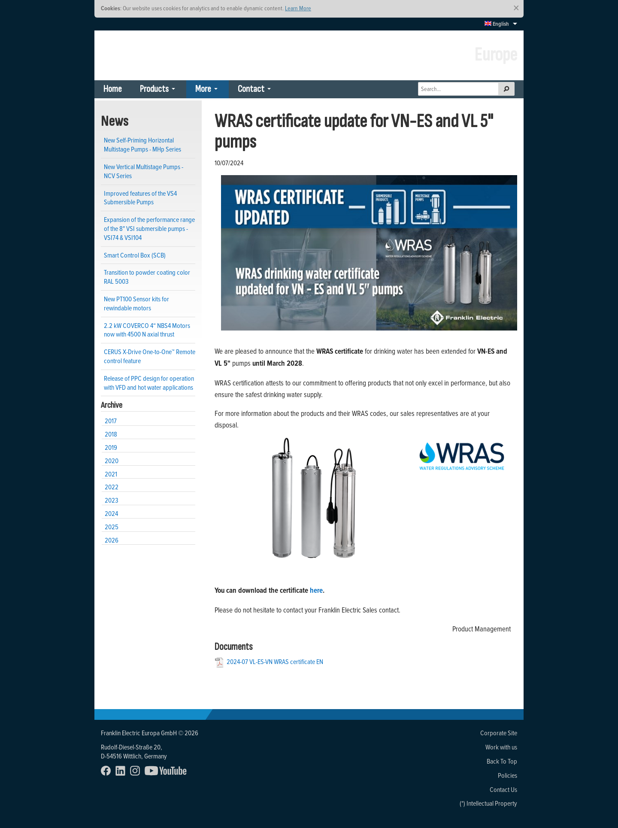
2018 (111, 434)
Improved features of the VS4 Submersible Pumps (140, 197)
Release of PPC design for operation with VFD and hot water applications (149, 382)
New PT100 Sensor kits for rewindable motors (136, 303)
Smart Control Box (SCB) (135, 255)
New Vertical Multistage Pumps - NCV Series (143, 171)
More (203, 89)
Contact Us (503, 789)
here (316, 590)
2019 (111, 447)
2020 (111, 460)
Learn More (298, 8)
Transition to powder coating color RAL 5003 (147, 276)
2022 (111, 486)
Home (112, 89)
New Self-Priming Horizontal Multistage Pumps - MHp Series (142, 144)
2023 (111, 500)
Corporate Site (498, 732)
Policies (507, 775)
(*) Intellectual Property (488, 803)
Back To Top (502, 761)
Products (154, 89)
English (497, 24)
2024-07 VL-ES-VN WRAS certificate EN (275, 661)
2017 (111, 420)
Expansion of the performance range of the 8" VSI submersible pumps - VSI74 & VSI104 (149, 228)
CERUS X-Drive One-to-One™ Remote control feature (149, 356)
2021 (111, 474)
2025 (111, 526)
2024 (111, 513)
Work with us (501, 747)
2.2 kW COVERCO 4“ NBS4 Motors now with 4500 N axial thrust (147, 330)
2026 (111, 540)
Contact (251, 89)
